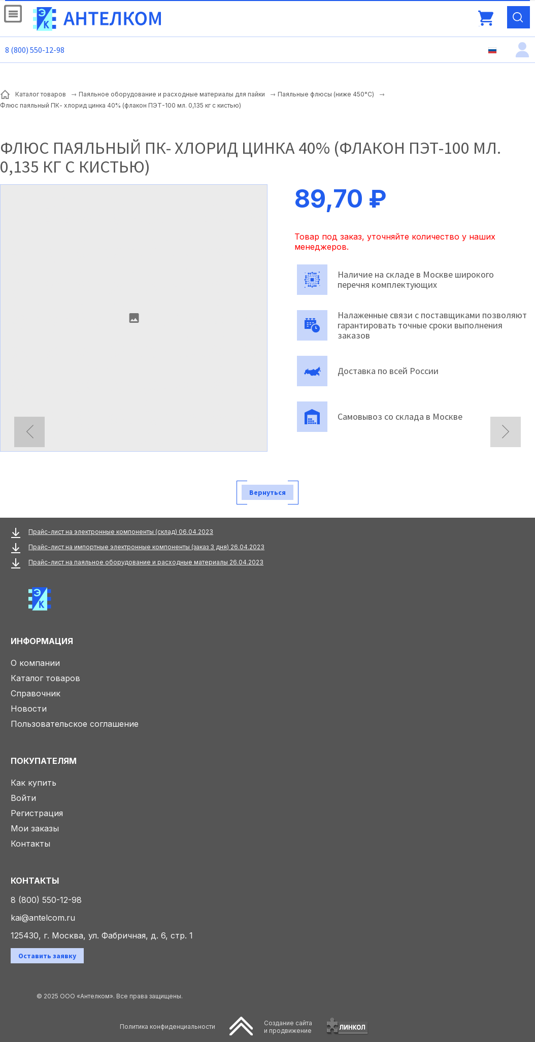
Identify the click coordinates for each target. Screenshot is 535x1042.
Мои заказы (35, 828)
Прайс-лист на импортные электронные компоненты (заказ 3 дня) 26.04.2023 (146, 547)
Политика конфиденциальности (167, 1026)
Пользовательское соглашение (75, 724)
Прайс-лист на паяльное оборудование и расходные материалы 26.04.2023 (145, 562)
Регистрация (37, 813)
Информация (42, 641)
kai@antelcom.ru (43, 918)
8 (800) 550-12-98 (34, 50)
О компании (35, 663)
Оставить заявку (47, 955)
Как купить (33, 783)
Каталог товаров (45, 678)
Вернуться (267, 492)
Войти (23, 798)
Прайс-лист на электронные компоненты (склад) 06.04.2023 (120, 531)
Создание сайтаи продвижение (288, 1026)
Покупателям (44, 761)
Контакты (30, 843)
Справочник (35, 693)
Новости (29, 708)
